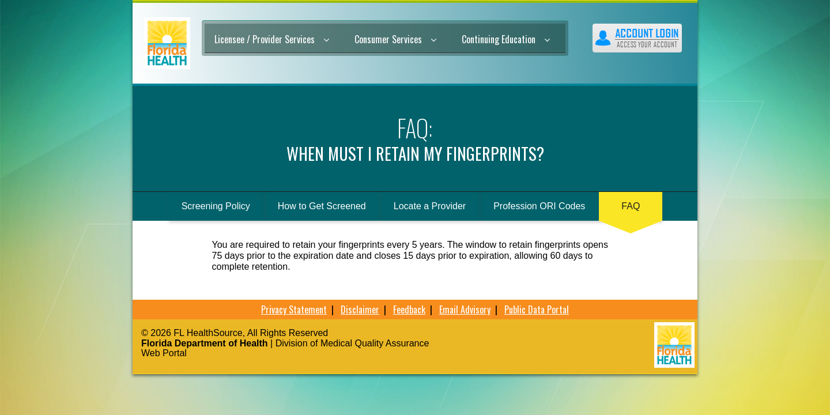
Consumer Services (395, 39)
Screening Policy (216, 206)
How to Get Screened (322, 206)
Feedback (409, 309)
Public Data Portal (536, 309)
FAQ (630, 206)
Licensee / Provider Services (271, 39)
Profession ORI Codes (539, 206)
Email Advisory (465, 309)
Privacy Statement (294, 309)
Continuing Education (506, 39)
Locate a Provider (430, 206)
